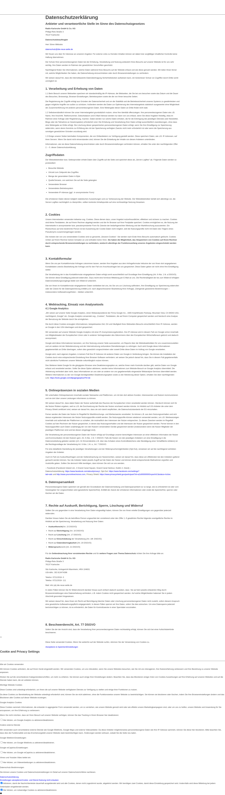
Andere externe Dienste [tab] (10, 725)
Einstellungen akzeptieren (11, 780)
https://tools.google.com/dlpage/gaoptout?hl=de (70, 378)
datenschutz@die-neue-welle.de (59, 49)
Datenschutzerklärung (9, 777)
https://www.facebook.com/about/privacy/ (82, 471)
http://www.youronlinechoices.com (71, 474)
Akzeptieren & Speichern (55, 647)
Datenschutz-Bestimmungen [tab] (12, 767)
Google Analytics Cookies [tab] (11, 702)
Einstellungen (72, 647)
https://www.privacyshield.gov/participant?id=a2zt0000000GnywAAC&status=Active (135, 474)
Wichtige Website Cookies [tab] (11, 685)
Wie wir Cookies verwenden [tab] (12, 664)
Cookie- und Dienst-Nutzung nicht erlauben (40, 780)
